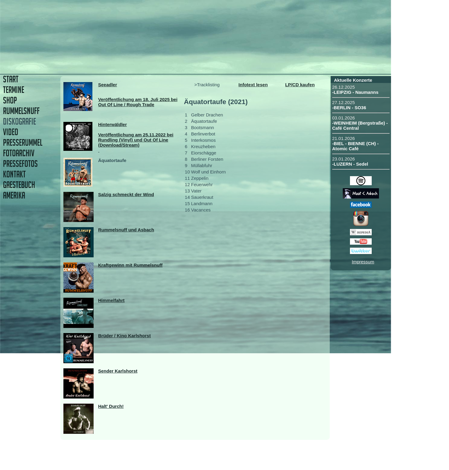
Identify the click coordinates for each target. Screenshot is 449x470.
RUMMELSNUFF (21, 111)
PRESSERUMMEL (22, 143)
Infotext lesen (253, 84)
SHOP (10, 100)
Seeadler (107, 84)
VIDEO (10, 132)
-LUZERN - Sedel (350, 164)
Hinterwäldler (112, 124)
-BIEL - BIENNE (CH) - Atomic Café (355, 146)
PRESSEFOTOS (20, 164)
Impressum (363, 261)
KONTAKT (14, 174)
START (10, 79)
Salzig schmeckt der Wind (126, 194)
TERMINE (13, 90)
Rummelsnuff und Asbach (126, 229)
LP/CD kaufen (300, 84)
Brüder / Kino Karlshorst (124, 335)
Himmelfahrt (111, 300)
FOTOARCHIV (18, 153)
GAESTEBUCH (19, 185)
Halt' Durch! (110, 406)
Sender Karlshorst (117, 370)
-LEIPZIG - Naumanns (355, 92)
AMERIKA (14, 195)
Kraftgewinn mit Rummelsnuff (130, 265)
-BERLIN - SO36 (349, 107)
